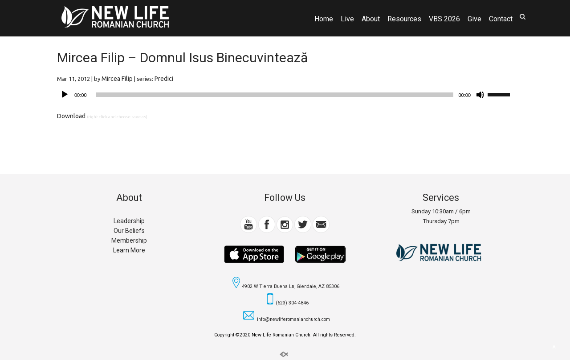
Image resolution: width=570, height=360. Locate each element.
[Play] (64, 94)
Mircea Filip (117, 78)
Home (323, 19)
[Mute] (480, 94)
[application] (285, 94)
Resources (404, 19)
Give (474, 19)
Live (347, 19)
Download (71, 116)
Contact (501, 19)
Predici (164, 78)
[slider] (275, 94)
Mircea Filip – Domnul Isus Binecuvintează (182, 57)
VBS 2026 (444, 19)
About (371, 19)
